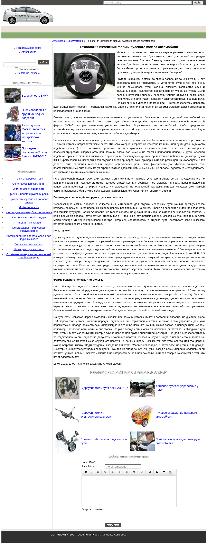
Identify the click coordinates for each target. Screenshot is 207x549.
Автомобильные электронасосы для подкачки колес (29, 237)
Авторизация (28, 52)
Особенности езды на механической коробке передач (28, 256)
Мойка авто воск (29, 207)
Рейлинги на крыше (29, 222)
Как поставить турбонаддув (29, 217)
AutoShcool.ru (92, 540)
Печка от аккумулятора (29, 178)
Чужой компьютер (28, 69)
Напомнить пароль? (28, 73)
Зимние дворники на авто (29, 188)
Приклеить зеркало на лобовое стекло (28, 201)
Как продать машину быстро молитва (29, 212)
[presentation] (136, 521)
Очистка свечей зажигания (28, 183)
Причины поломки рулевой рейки (28, 193)
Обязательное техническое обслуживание (29, 229)
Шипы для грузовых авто (28, 249)
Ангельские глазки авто (29, 244)
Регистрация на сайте (28, 47)
